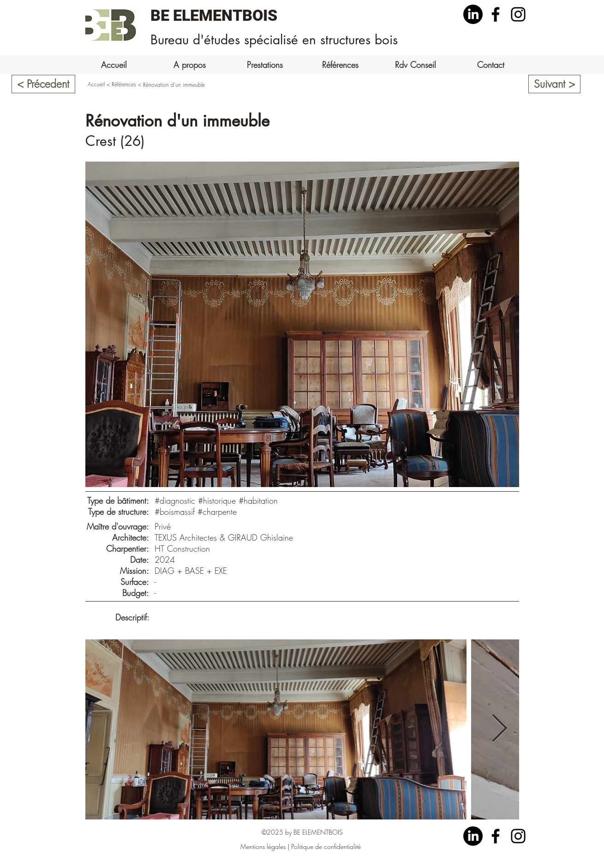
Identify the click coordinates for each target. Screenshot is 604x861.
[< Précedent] (43, 84)
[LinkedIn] (473, 14)
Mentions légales (263, 846)
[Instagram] (518, 14)
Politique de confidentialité (326, 846)
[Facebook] (495, 14)
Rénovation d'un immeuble (174, 85)
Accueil (96, 84)
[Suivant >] (554, 84)
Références (124, 84)
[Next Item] (499, 729)
